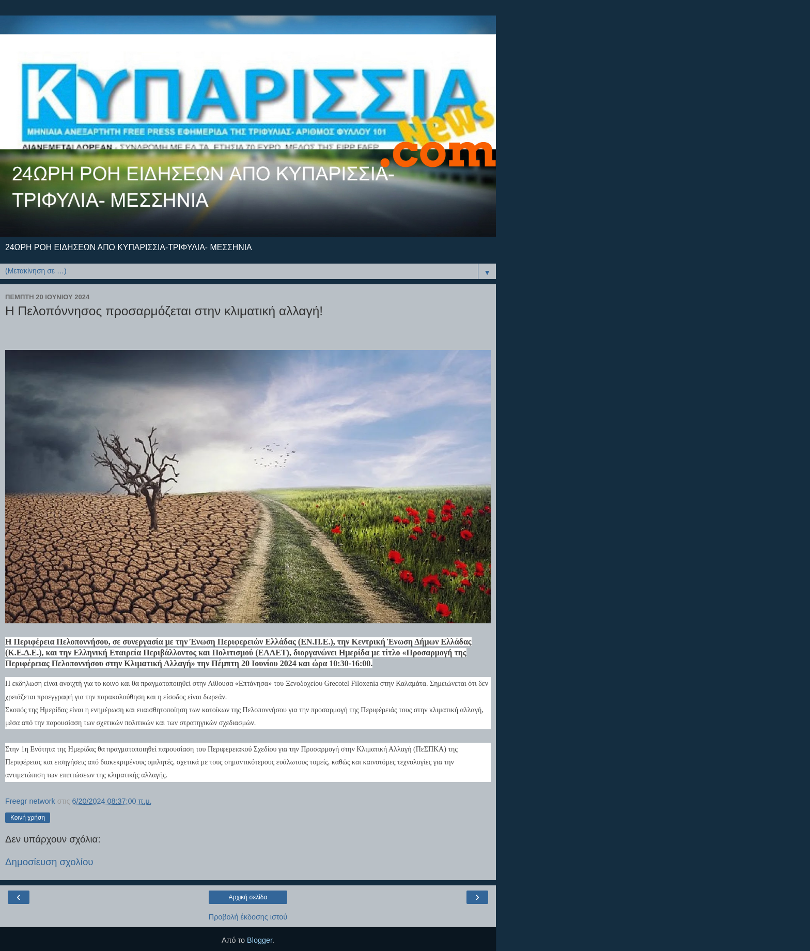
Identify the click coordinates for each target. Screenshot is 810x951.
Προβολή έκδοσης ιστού (248, 917)
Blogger (259, 940)
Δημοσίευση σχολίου (49, 861)
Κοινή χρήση (27, 817)
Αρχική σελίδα (248, 897)
